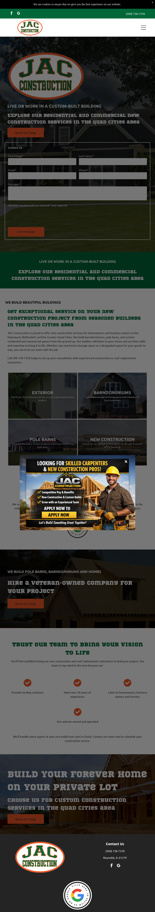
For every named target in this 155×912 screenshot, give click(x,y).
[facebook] (11, 5)
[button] (143, 18)
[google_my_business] (18, 5)
